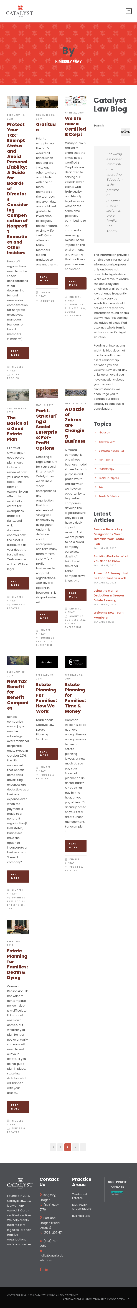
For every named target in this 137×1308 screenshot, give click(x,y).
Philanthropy (106, 469)
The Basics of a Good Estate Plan (17, 428)
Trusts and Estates (79, 1196)
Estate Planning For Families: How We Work (46, 697)
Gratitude (46, 127)
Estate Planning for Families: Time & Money (75, 697)
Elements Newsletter (111, 451)
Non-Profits (106, 460)
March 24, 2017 (76, 403)
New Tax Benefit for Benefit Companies (17, 694)
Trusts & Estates (109, 496)
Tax (10, 908)
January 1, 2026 (104, 622)
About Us (47, 301)
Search (99, 125)
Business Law (75, 308)
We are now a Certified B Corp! (75, 126)
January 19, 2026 (105, 548)
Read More (15, 353)
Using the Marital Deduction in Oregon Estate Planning (109, 595)
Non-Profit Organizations (82, 1207)
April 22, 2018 (74, 112)
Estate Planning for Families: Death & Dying (17, 964)
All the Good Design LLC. (115, 1299)
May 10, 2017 (44, 405)
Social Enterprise (109, 478)
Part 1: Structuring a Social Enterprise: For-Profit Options (46, 429)
